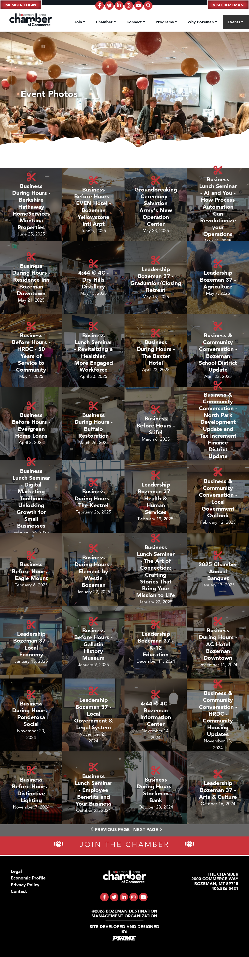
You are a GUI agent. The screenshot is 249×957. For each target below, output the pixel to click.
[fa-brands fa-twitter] (109, 5)
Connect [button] (134, 21)
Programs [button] (165, 21)
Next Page (147, 829)
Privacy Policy (25, 884)
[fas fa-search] (148, 5)
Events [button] (234, 21)
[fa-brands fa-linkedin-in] (119, 5)
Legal (16, 871)
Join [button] (78, 21)
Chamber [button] (105, 21)
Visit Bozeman (228, 4)
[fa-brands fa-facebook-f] (99, 5)
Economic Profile (28, 878)
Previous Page (110, 829)
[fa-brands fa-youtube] (138, 5)
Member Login (20, 4)
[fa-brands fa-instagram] (128, 5)
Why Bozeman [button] (201, 21)
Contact (19, 891)
